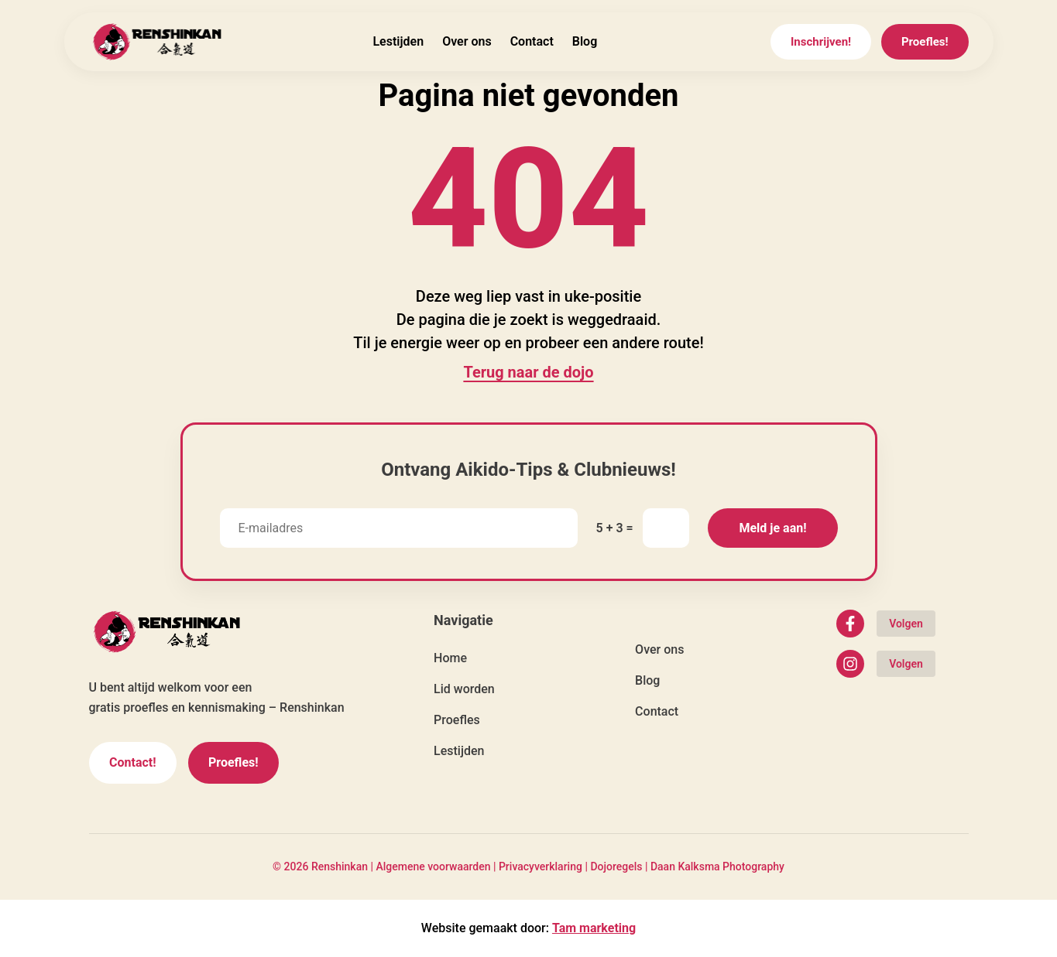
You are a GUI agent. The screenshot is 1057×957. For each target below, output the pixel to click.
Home (450, 658)
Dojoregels (616, 866)
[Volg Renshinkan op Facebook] (885, 623)
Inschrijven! (821, 42)
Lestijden (398, 41)
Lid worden (464, 689)
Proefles (457, 720)
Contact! (132, 762)
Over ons (467, 41)
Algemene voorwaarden (433, 866)
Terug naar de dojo (528, 372)
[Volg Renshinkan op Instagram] (885, 664)
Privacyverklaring (540, 866)
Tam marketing (594, 928)
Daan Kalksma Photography (717, 866)
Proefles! (925, 42)
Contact (532, 41)
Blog (584, 41)
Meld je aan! (772, 528)
